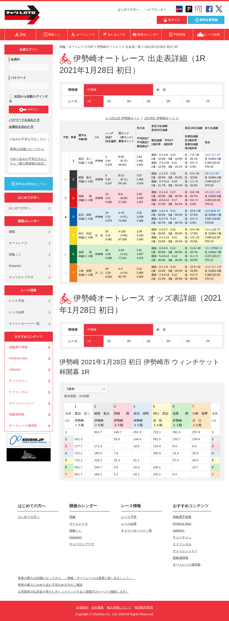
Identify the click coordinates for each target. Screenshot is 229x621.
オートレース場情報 (23, 425)
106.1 (157, 467)
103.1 (157, 474)
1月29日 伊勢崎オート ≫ (161, 118)
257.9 (196, 432)
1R (89, 101)
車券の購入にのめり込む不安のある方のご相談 (50, 585)
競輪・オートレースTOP (76, 47)
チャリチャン (18, 380)
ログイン (28, 110)
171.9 (98, 446)
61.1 (136, 460)
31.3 (117, 460)
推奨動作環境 (144, 607)
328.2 (98, 460)
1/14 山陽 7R (212, 229)
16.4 (176, 453)
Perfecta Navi (18, 358)
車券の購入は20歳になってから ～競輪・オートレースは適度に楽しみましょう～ (76, 578)
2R (109, 101)
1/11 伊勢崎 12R (214, 248)
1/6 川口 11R (212, 192)
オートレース (18, 243)
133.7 (176, 439)
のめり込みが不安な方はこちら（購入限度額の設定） (28, 161)
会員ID (15, 59)
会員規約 (82, 607)
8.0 (194, 446)
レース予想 (16, 300)
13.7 (195, 467)
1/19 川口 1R (212, 154)
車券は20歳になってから (27, 149)
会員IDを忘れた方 (21, 127)
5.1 (116, 474)
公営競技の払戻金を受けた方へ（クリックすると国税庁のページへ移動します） (73, 591)
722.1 (157, 432)
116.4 (157, 446)
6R (188, 101)
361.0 (176, 432)
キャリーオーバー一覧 (24, 323)
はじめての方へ (128, 9)
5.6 (116, 467)
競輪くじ (15, 254)
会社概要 (97, 607)
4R (149, 101)
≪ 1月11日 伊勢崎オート (122, 118)
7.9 (116, 453)
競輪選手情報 (18, 347)
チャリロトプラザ (21, 277)
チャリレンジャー (21, 403)
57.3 (176, 460)
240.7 (118, 432)
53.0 (117, 439)
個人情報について (119, 607)
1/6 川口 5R (212, 173)
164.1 (98, 474)
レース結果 (16, 312)
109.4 (196, 439)
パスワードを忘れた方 (24, 120)
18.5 (136, 446)
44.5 (195, 460)
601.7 (98, 432)
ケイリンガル (18, 392)
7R (208, 101)
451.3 (137, 432)
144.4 (137, 439)
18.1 (136, 474)
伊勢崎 (91, 89)
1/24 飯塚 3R (212, 210)
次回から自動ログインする (28, 99)
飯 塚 (161, 89)
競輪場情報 (16, 414)
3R (129, 101)
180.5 (98, 453)
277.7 (78, 446)
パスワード (18, 78)
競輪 (12, 231)
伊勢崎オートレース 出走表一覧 (119, 47)
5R (168, 101)
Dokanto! (15, 266)
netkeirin (15, 369)
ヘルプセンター (155, 9)
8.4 (175, 446)
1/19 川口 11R (213, 266)
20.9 (195, 453)
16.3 (136, 467)
